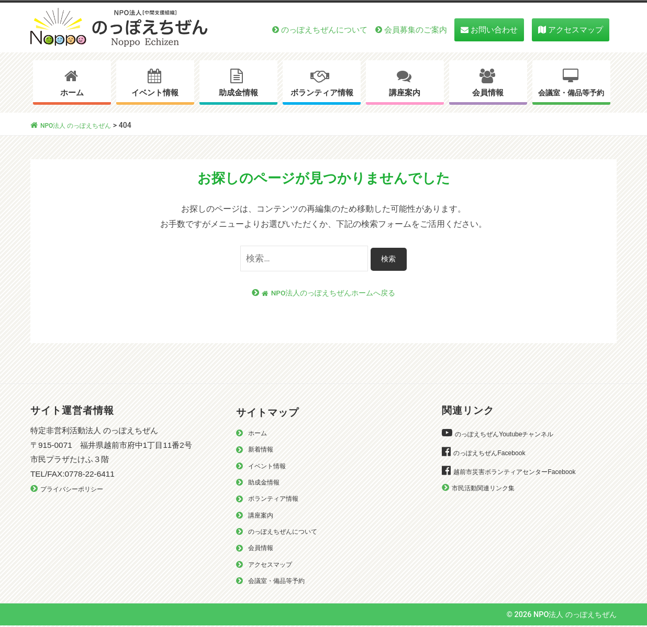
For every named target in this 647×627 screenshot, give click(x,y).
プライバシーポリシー (77, 489)
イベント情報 (155, 93)
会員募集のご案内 (415, 29)
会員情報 (488, 93)
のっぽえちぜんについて (324, 29)
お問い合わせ (494, 29)
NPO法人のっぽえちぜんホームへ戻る (328, 293)
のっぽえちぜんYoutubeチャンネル (512, 434)
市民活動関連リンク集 (488, 488)
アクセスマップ (575, 29)
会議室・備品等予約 (571, 93)
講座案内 (404, 93)
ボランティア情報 (322, 93)
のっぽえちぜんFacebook (494, 453)
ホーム (72, 93)
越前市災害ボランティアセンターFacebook (524, 472)
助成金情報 (238, 93)
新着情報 (262, 450)
